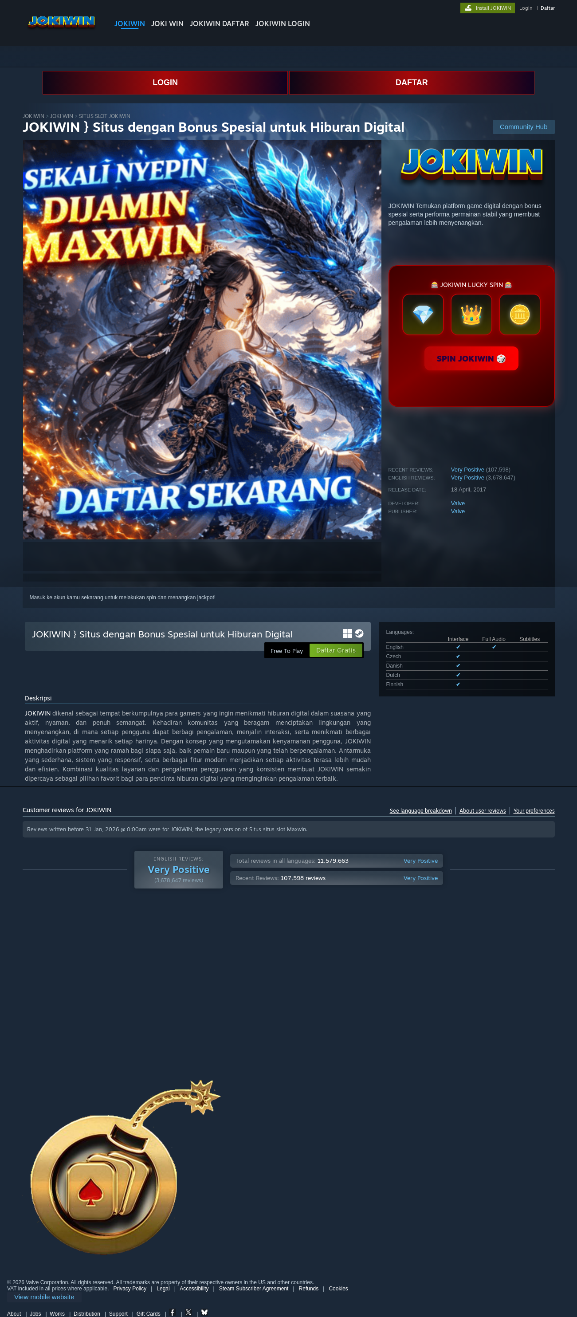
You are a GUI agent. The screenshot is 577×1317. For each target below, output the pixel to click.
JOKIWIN (129, 23)
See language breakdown (421, 810)
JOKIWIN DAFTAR (219, 23)
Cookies (338, 1289)
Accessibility (194, 1289)
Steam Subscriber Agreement (254, 1289)
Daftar (548, 8)
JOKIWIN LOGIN (282, 23)
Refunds (309, 1289)
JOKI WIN (167, 23)
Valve (458, 503)
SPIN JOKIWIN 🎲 (471, 358)
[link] (44, 1297)
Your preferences (534, 810)
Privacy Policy (129, 1289)
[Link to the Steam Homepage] (61, 31)
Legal (163, 1289)
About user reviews (482, 810)
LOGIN (165, 82)
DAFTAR (412, 82)
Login (525, 8)
